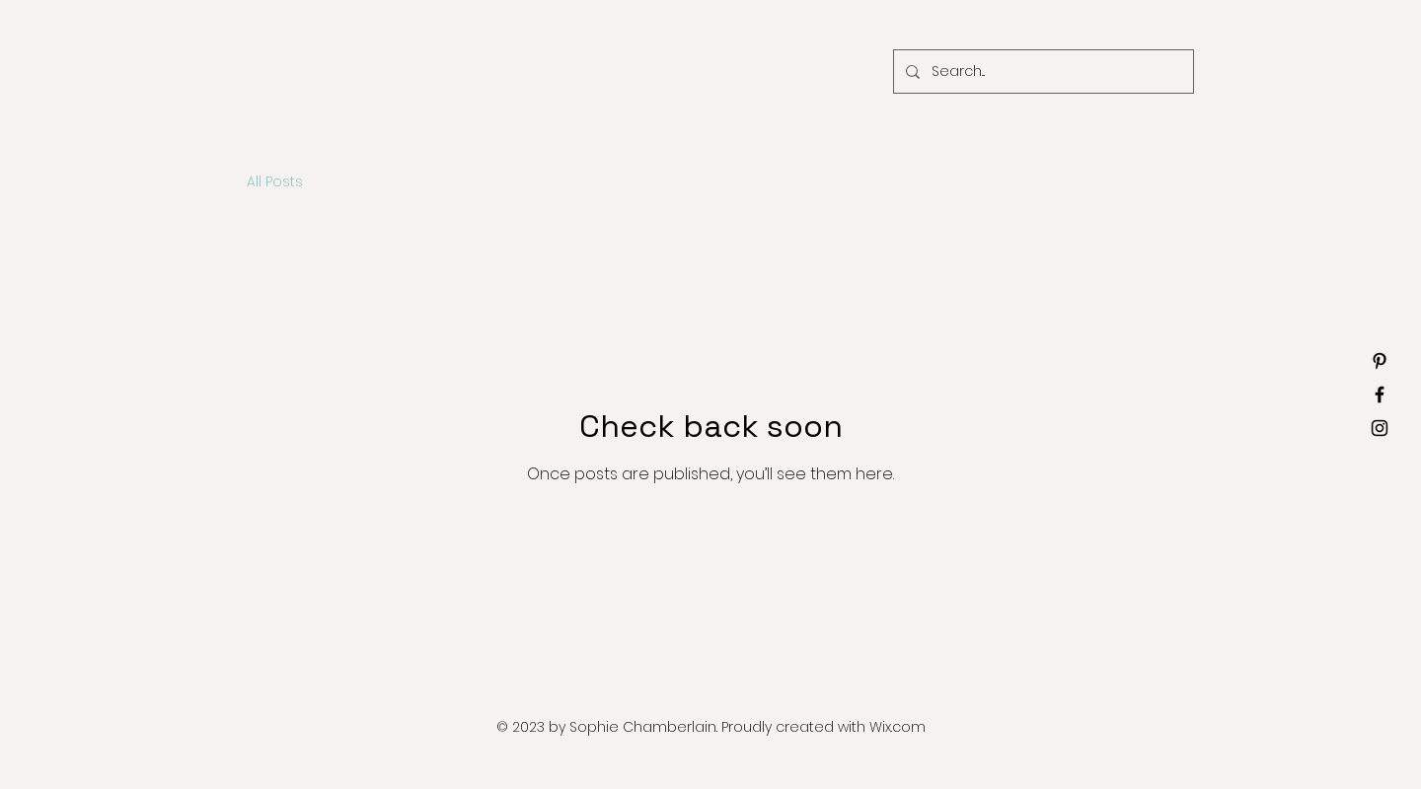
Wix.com (897, 727)
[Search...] (1042, 71)
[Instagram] (1379, 428)
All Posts (275, 182)
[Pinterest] (1379, 361)
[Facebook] (1379, 394)
